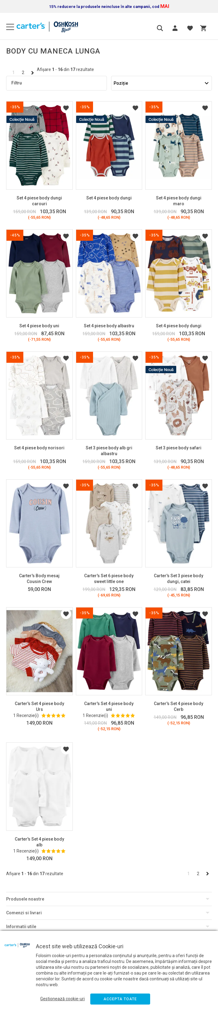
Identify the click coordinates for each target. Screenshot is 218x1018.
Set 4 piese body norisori (39, 447)
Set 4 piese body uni (39, 325)
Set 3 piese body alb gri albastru (109, 450)
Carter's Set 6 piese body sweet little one (109, 578)
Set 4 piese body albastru (109, 325)
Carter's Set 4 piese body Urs (39, 706)
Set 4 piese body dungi (109, 197)
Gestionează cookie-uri (62, 998)
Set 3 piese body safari (178, 447)
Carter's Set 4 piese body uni (109, 706)
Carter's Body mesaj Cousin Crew (39, 578)
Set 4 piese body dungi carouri (39, 200)
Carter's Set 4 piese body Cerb (178, 706)
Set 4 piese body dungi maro (178, 200)
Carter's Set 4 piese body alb (39, 842)
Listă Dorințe (66, 108)
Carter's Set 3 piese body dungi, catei (178, 578)
